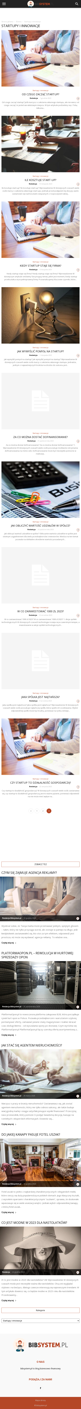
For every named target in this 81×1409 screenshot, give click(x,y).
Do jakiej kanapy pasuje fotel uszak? (30, 1134)
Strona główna (7, 21)
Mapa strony (40, 1400)
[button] (77, 4)
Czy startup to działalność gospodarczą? (40, 782)
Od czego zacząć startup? (40, 94)
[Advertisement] (40, 13)
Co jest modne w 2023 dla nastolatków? (34, 1223)
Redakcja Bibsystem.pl (11, 918)
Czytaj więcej (8, 943)
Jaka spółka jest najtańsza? (40, 697)
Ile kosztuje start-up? (40, 180)
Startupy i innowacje (40, 90)
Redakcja (34, 98)
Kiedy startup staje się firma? (40, 265)
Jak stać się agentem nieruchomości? (31, 1045)
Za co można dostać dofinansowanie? (40, 437)
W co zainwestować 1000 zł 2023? (40, 611)
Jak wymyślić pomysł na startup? (40, 351)
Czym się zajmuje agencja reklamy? (29, 873)
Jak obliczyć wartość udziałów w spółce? (40, 525)
